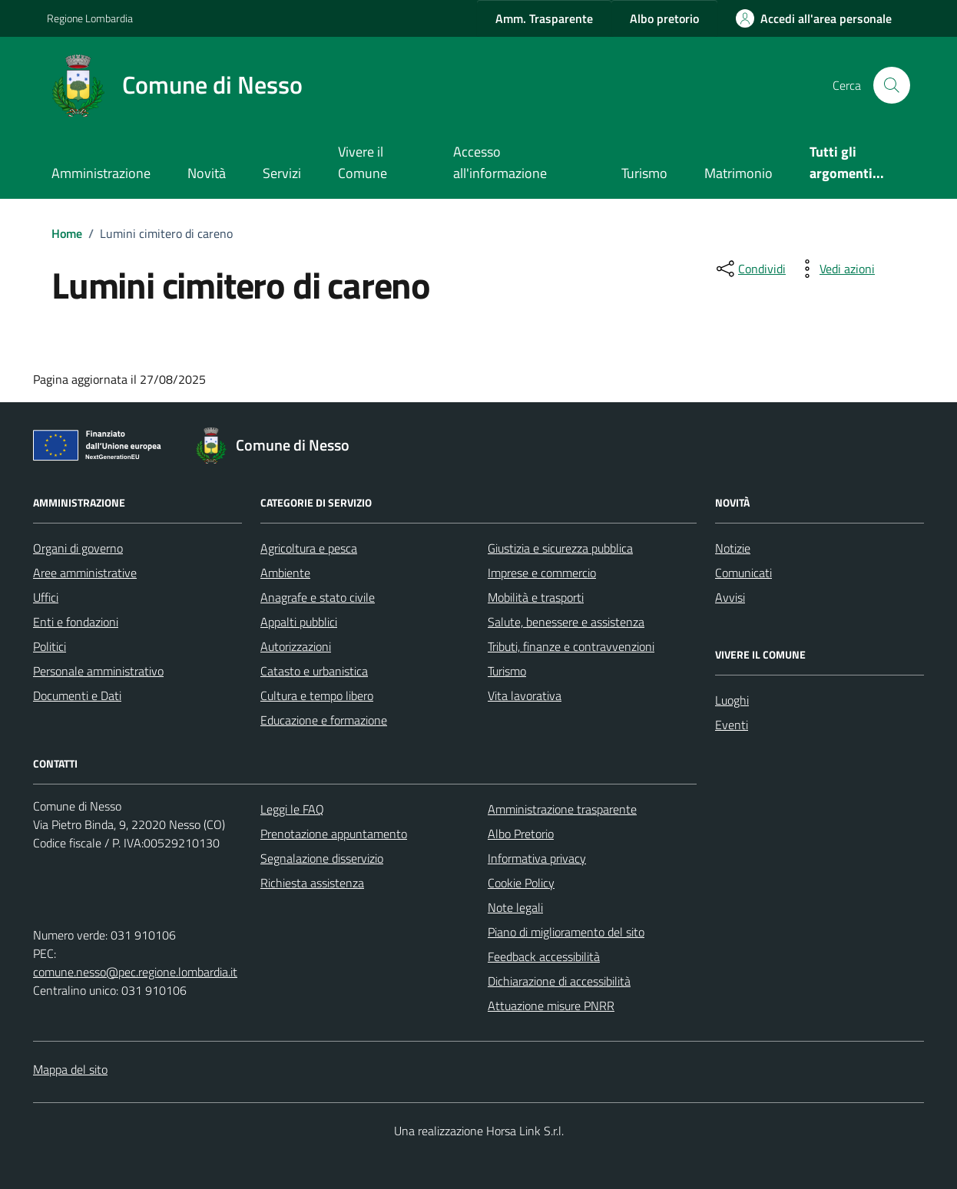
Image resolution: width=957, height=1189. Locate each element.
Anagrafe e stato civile (317, 597)
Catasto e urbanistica (314, 671)
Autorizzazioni (295, 646)
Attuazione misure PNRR (551, 1005)
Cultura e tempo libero (316, 695)
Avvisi (730, 597)
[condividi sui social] (749, 268)
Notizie (732, 548)
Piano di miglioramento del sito (566, 932)
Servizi (282, 173)
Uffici (45, 597)
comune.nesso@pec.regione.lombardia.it (135, 972)
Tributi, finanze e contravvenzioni (571, 646)
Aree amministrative (85, 572)
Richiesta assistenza (312, 883)
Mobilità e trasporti (536, 597)
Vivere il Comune (362, 162)
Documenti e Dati (77, 695)
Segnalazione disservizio (321, 858)
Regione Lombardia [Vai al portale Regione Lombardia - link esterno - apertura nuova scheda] (90, 18)
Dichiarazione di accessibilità (559, 981)
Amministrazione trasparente (562, 809)
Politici (49, 646)
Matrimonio (738, 173)
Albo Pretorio (521, 833)
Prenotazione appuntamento (333, 833)
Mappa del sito (70, 1069)
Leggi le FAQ (292, 809)
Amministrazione (101, 173)
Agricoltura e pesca (308, 548)
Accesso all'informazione (500, 162)
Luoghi (732, 700)
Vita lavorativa (524, 695)
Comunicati (743, 572)
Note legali (515, 907)
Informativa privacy (537, 858)
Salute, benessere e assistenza (566, 622)
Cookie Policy (521, 883)
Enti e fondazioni (75, 622)
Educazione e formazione (323, 720)
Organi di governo (78, 548)
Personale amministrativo (98, 671)
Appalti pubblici (298, 622)
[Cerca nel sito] (891, 85)
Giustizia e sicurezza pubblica (560, 548)
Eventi (731, 724)
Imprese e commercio (542, 572)
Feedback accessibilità (544, 956)
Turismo (644, 173)
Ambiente (285, 572)
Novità (206, 173)
